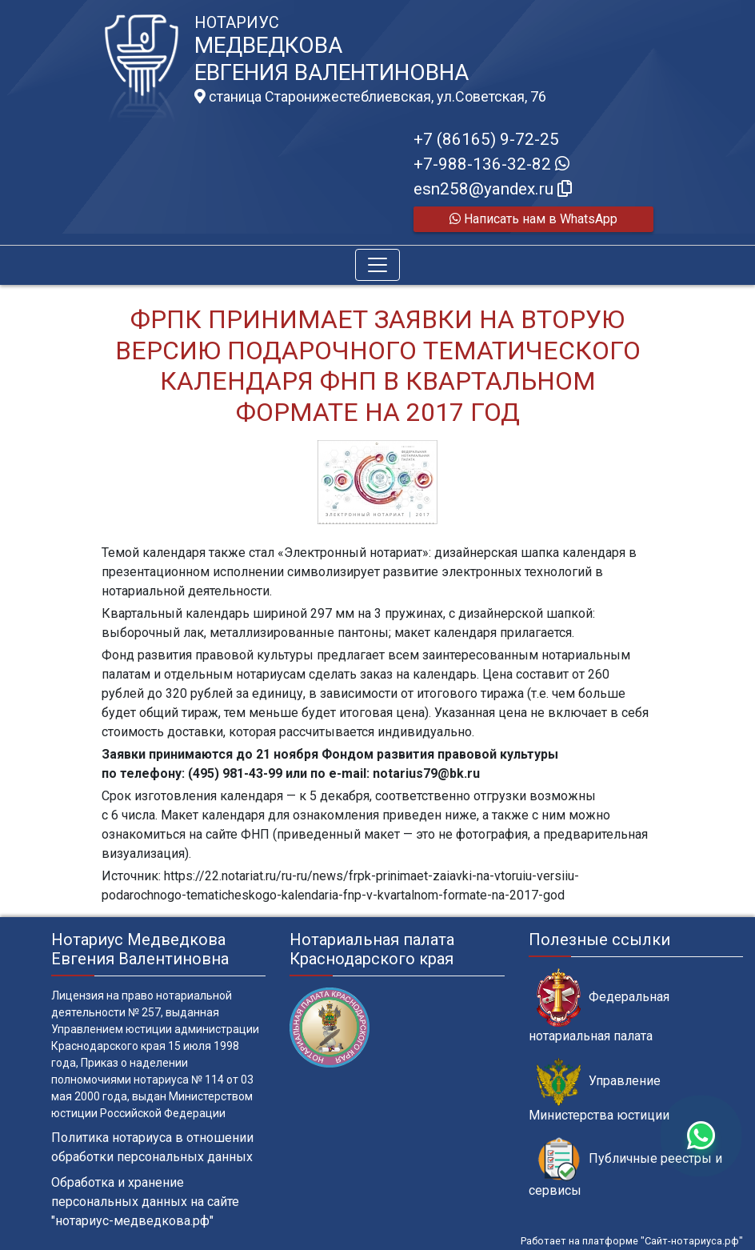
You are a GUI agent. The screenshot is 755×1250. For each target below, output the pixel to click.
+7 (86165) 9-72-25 (486, 139)
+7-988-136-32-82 (491, 164)
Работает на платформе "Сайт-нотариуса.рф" (632, 1241)
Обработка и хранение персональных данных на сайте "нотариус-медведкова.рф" (145, 1201)
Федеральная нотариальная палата (599, 1006)
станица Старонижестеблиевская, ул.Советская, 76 (370, 97)
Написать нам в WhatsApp (533, 218)
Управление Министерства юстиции (599, 1090)
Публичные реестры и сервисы (625, 1167)
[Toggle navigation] (377, 265)
